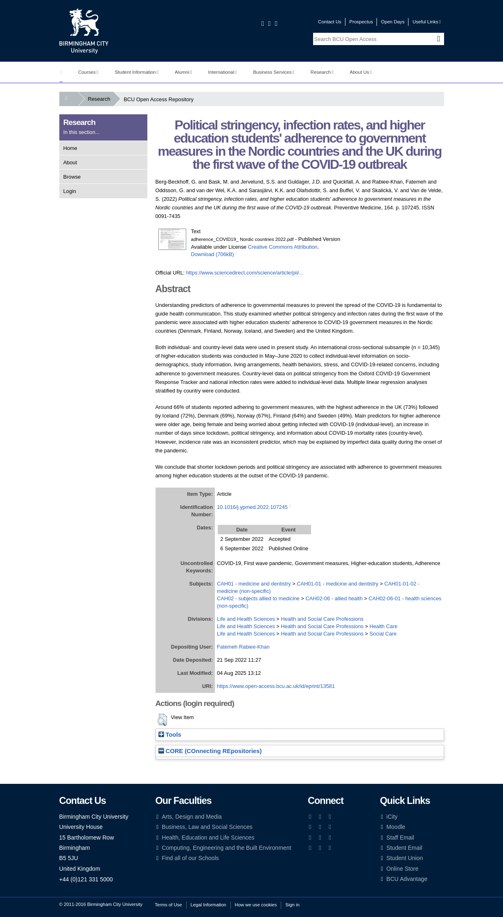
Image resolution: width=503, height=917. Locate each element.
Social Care (383, 634)
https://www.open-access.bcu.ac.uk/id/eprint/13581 (276, 686)
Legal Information (208, 904)
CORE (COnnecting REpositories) (210, 751)
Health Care (383, 626)
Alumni (183, 72)
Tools (169, 734)
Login (69, 191)
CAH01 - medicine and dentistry (254, 584)
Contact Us (329, 21)
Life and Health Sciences (246, 619)
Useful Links (427, 21)
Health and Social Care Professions (322, 619)
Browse (72, 177)
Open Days (393, 21)
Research (322, 72)
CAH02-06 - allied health (334, 598)
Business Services (273, 72)
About (70, 162)
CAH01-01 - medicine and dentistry (337, 584)
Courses (88, 72)
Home (70, 148)
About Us (361, 72)
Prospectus (361, 21)
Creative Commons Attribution (283, 247)
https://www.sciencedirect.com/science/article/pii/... (245, 273)
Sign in (292, 904)
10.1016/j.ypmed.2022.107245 (252, 507)
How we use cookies (256, 904)
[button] (162, 720)
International (222, 72)
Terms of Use (168, 904)
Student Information (136, 72)
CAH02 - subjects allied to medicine (258, 598)
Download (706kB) (212, 254)
